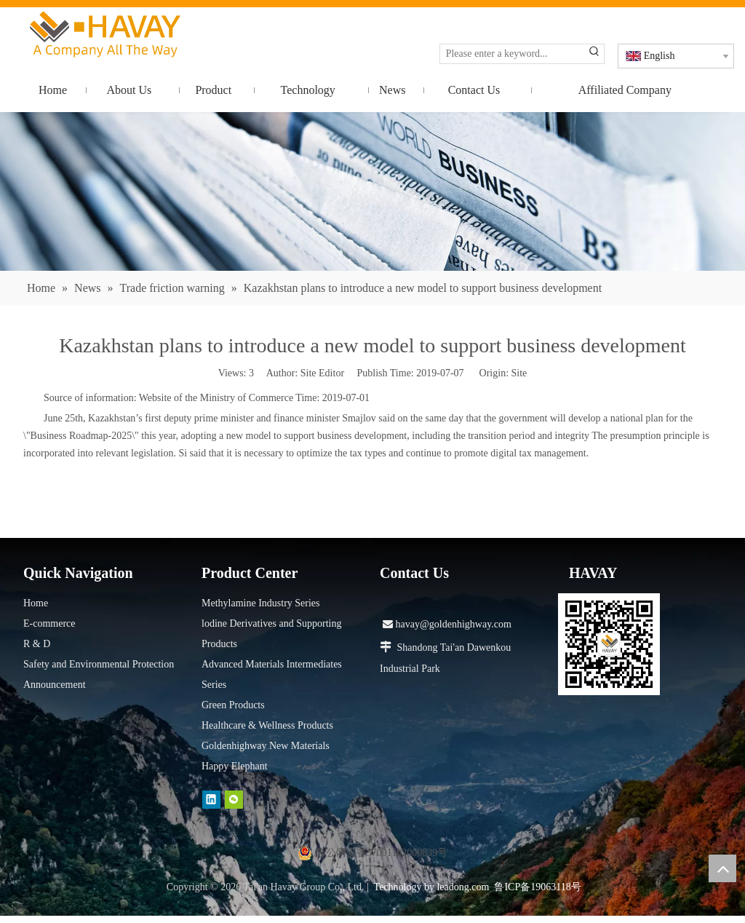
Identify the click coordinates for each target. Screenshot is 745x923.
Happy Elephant (235, 766)
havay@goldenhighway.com (447, 624)
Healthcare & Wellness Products (267, 725)
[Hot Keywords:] (594, 53)
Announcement (54, 684)
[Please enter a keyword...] (512, 53)
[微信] (234, 800)
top (722, 868)
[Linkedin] (211, 800)
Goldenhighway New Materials (266, 745)
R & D (36, 643)
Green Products (233, 705)
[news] (372, 192)
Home (35, 603)
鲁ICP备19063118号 (537, 887)
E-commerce (49, 623)
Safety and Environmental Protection (98, 664)
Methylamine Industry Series (261, 603)
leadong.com (463, 887)
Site (519, 373)
